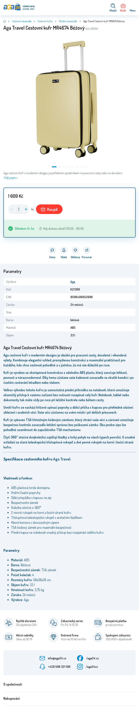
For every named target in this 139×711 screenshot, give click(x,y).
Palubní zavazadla (68, 21)
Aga (72, 282)
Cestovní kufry (45, 21)
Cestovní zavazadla (21, 21)
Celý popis (10, 178)
